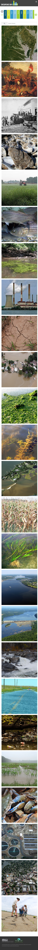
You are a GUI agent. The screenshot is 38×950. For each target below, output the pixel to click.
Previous (2, 15)
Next (36, 15)
